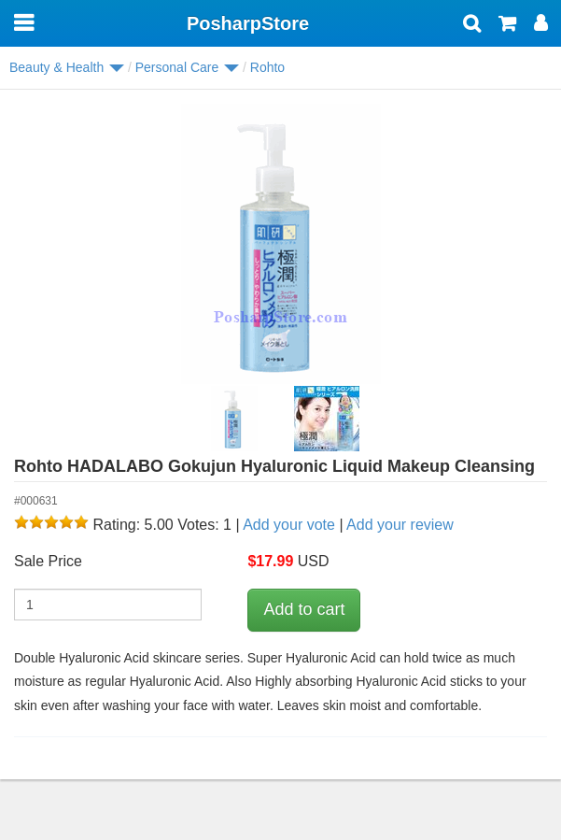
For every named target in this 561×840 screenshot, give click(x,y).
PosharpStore (248, 23)
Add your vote (289, 525)
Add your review (400, 525)
